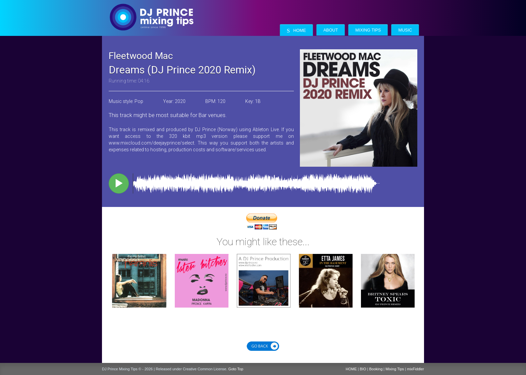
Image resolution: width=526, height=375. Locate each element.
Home (296, 31)
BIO (363, 369)
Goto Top (235, 369)
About (330, 30)
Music (405, 30)
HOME (351, 369)
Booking (376, 369)
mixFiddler (415, 369)
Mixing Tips (368, 30)
